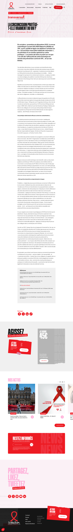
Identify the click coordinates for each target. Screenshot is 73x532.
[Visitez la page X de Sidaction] (13, 496)
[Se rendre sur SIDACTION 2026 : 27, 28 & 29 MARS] (62, 417)
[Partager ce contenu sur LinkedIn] (27, 314)
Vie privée (39, 519)
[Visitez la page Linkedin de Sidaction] (24, 496)
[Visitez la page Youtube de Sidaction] (20, 496)
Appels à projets (49, 4)
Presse (40, 4)
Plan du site (39, 523)
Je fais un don (14, 344)
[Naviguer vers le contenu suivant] (64, 382)
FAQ (26, 519)
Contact (27, 515)
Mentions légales (40, 518)
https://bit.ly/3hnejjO (25, 285)
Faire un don (58, 7)
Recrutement (39, 516)
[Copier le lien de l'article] (31, 314)
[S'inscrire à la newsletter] (31, 444)
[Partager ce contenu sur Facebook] (19, 314)
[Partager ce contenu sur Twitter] (23, 314)
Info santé (28, 521)
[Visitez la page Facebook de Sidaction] (9, 496)
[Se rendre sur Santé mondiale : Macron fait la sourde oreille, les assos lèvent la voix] (32, 417)
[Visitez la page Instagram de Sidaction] (17, 496)
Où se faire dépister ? (30, 4)
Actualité (13, 414)
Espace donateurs (60, 4)
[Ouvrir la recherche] (64, 7)
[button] (3, 529)
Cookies (39, 521)
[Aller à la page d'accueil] (11, 6)
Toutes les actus (59, 425)
